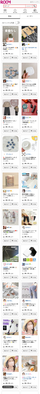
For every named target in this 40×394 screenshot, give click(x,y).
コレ (7, 57)
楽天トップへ (34, 2)
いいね (15, 57)
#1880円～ (6, 267)
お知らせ (25, 11)
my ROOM (35, 11)
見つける (15, 11)
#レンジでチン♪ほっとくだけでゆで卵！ (29, 378)
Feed (5, 11)
